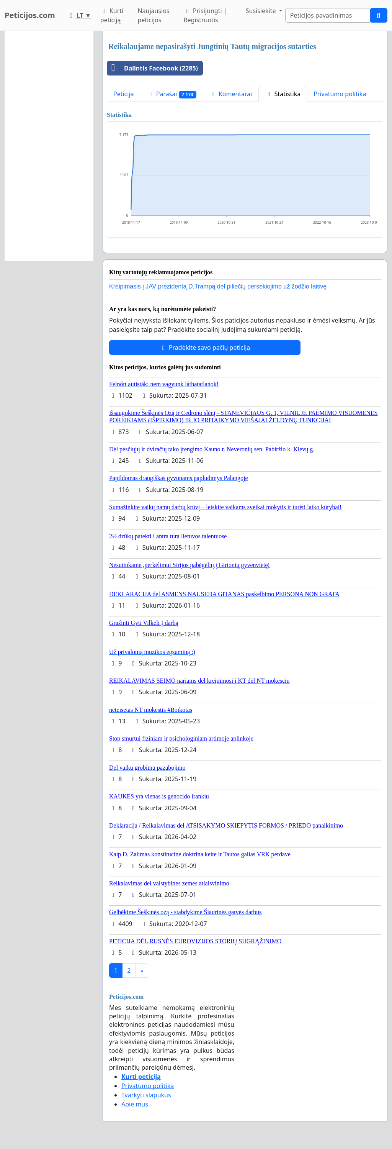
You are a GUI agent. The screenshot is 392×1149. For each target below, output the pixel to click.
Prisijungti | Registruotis (205, 15)
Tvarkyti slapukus (146, 1095)
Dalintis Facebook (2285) (152, 68)
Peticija (123, 94)
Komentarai (230, 94)
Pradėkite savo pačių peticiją (205, 347)
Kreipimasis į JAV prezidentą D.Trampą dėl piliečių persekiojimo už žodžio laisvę (218, 286)
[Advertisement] (49, 146)
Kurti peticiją (111, 15)
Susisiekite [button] (262, 11)
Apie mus (134, 1104)
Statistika (283, 94)
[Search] (327, 15)
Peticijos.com (30, 15)
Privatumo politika (340, 94)
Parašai (171, 94)
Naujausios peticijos (153, 15)
